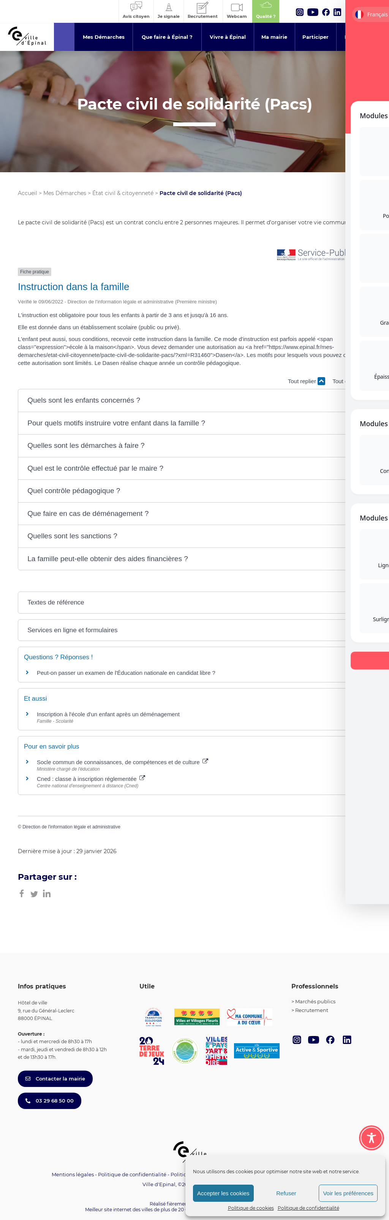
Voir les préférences (348, 1193)
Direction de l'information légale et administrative (71, 827)
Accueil (27, 193)
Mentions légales (73, 1174)
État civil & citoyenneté (122, 193)
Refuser (286, 1193)
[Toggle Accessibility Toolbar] (371, 1138)
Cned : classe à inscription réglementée (91, 779)
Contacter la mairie (55, 1079)
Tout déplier (351, 381)
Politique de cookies (251, 1208)
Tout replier (306, 381)
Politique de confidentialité (308, 1208)
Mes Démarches (64, 193)
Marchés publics (315, 1001)
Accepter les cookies (223, 1193)
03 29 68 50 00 (49, 1101)
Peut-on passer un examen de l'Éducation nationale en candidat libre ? (126, 672)
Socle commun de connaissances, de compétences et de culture (122, 762)
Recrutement (311, 1010)
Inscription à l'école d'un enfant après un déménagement (108, 714)
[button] (194, 400)
